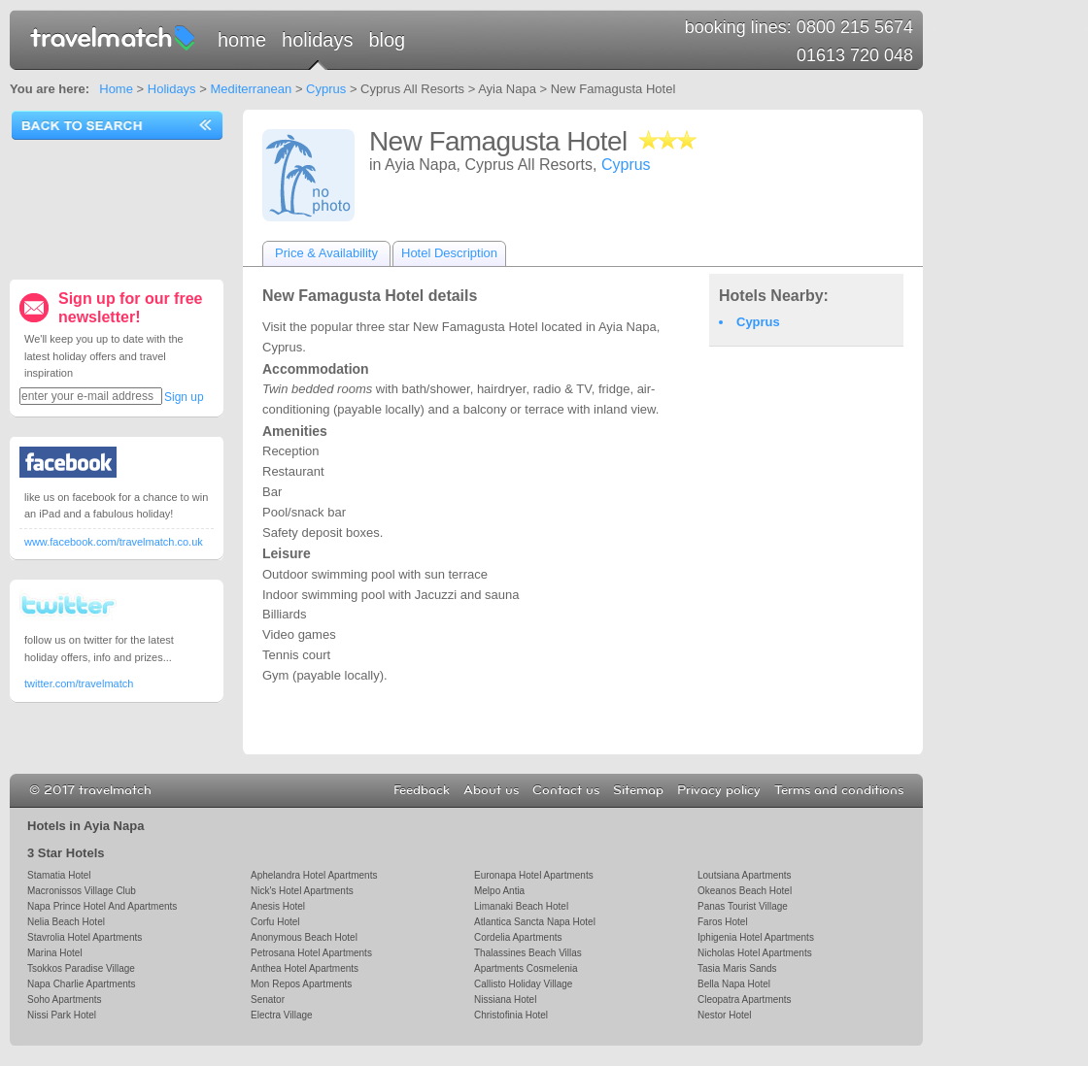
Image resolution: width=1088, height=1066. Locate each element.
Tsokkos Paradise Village (81, 968)
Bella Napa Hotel (733, 984)
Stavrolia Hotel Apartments (84, 937)
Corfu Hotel (275, 921)
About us (491, 790)
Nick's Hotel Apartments (302, 890)
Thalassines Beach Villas (528, 953)
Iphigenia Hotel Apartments (755, 937)
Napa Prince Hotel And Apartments (102, 906)
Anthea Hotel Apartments (304, 968)
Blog (386, 39)
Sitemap (638, 790)
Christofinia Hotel (511, 1015)
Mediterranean (250, 89)
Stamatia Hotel (58, 875)
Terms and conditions (838, 790)
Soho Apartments (64, 999)
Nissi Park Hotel (61, 1015)
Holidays (317, 39)
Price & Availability (326, 253)
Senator (268, 999)
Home (242, 39)
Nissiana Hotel (505, 999)
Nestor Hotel (724, 1015)
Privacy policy (719, 790)
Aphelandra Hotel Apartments (314, 875)
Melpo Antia (499, 890)
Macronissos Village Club (81, 890)
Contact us (565, 790)
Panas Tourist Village (742, 906)
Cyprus (326, 89)
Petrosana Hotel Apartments (311, 953)
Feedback (421, 790)
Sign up (184, 397)
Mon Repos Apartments (301, 984)
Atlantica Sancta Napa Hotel (534, 921)
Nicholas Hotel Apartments (754, 953)
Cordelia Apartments (517, 937)
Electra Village (282, 1015)
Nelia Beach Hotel (66, 921)
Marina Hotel (55, 953)
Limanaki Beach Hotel (521, 906)
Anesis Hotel (278, 906)
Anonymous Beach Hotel (304, 937)
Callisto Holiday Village (523, 984)
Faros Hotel (722, 921)
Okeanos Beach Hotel (744, 890)
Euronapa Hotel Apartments (534, 875)
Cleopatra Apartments (744, 999)
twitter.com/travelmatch (78, 683)
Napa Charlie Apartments (81, 984)
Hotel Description (449, 253)
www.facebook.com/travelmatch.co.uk (113, 542)
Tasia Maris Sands (737, 968)
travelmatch (113, 36)
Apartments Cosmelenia (526, 968)
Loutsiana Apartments (744, 875)
